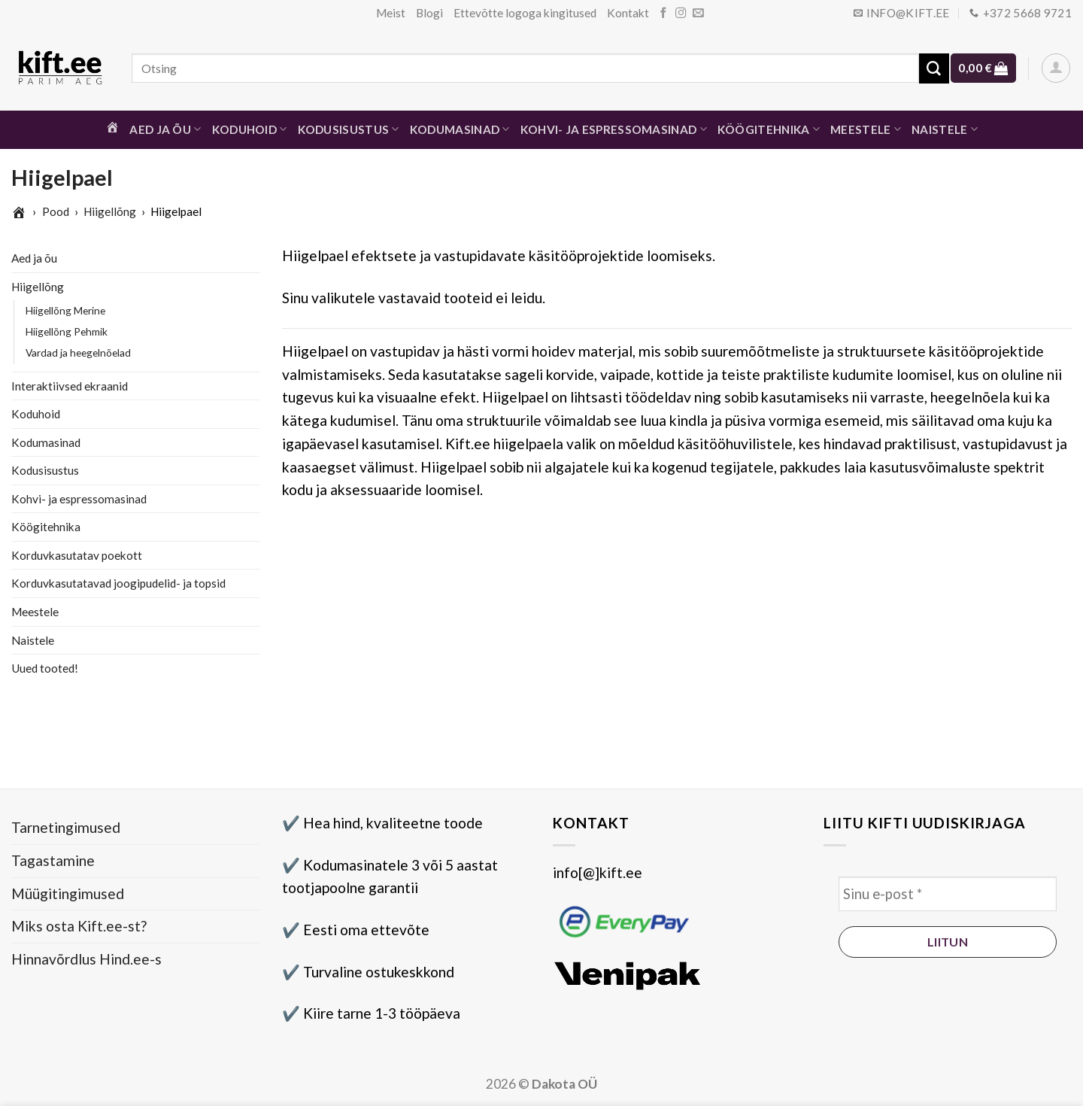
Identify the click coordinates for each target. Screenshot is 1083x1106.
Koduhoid (249, 129)
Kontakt (628, 13)
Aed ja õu (165, 129)
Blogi (429, 13)
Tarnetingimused (65, 827)
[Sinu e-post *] (948, 894)
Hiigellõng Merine (65, 310)
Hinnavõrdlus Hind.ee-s (86, 959)
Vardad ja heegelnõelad (78, 352)
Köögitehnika (768, 129)
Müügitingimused (67, 893)
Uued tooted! (44, 668)
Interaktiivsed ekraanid (69, 385)
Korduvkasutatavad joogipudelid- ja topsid (118, 583)
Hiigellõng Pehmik (67, 331)
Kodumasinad (460, 129)
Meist (390, 13)
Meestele (865, 129)
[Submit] (934, 68)
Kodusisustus (348, 129)
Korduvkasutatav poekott (76, 555)
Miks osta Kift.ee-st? (79, 925)
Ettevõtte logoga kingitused (525, 13)
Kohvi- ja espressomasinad (613, 129)
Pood (55, 211)
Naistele (945, 129)
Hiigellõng (109, 211)
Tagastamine (53, 860)
